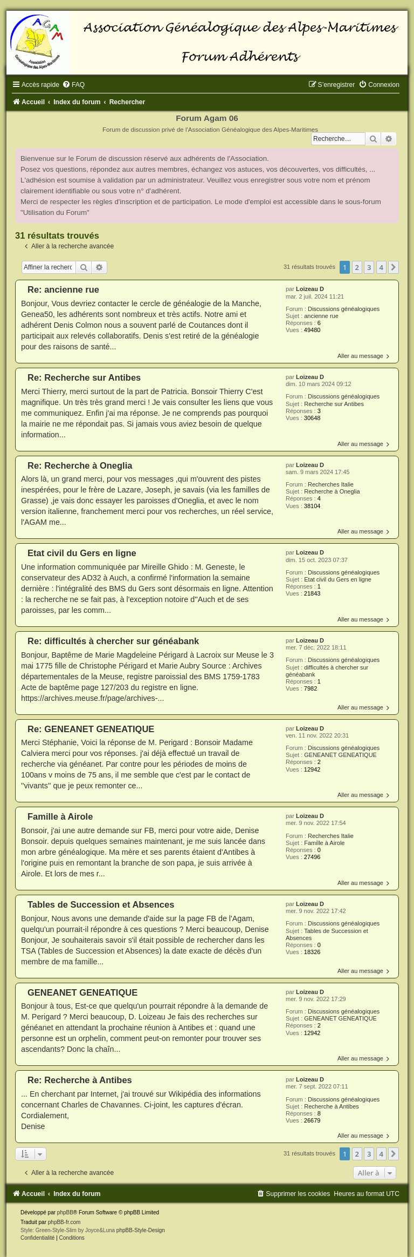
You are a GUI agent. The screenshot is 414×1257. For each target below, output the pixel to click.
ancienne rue (321, 316)
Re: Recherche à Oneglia (79, 465)
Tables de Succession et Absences (100, 904)
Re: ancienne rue (63, 289)
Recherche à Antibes (331, 1106)
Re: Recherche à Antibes (79, 1080)
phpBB (65, 1212)
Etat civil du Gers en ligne (337, 579)
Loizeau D (310, 289)
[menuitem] (73, 85)
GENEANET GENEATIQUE (340, 755)
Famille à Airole (324, 843)
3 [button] (369, 267)
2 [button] (357, 267)
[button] (393, 267)
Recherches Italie (331, 484)
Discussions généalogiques (344, 309)
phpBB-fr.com (64, 1222)
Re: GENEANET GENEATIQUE (90, 729)
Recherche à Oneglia (332, 491)
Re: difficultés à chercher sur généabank (113, 641)
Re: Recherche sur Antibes (84, 377)
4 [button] (381, 267)
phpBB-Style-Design (140, 1230)
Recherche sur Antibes (334, 404)
